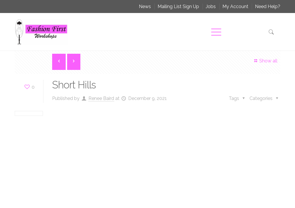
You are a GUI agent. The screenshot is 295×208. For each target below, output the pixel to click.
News (145, 6)
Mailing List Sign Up (178, 6)
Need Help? (267, 6)
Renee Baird (101, 98)
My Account (235, 6)
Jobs (211, 6)
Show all (265, 61)
